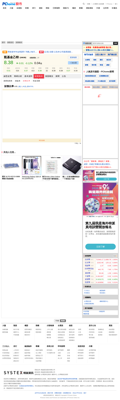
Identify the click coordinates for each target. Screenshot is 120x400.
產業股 (49, 332)
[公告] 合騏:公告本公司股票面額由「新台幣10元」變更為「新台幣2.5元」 (59, 52)
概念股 (49, 337)
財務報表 (39, 76)
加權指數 (5, 329)
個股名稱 (88, 43)
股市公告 (92, 325)
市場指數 (16, 335)
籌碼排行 (16, 358)
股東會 (100, 335)
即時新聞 (61, 346)
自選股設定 (61, 335)
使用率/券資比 (29, 358)
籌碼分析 (18, 76)
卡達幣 (87, 276)
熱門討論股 (88, 55)
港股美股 (89, 8)
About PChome (77, 393)
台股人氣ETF (100, 55)
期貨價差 (38, 332)
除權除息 (101, 329)
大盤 (11, 8)
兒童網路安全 (67, 393)
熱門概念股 (112, 55)
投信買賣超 (5, 355)
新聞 (88, 4)
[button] (82, 166)
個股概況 (49, 76)
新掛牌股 (92, 329)
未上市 (60, 358)
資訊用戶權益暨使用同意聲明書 (67, 379)
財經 (68, 358)
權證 (74, 8)
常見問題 (86, 311)
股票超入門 (39, 355)
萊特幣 (87, 273)
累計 (20, 86)
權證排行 (27, 335)
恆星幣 (87, 282)
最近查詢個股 (62, 329)
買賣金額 (5, 350)
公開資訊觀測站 (89, 303)
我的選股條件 (113, 335)
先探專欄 (38, 361)
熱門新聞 (60, 350)
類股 (47, 8)
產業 (59, 355)
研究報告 (49, 350)
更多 (114, 256)
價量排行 (105, 87)
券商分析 (50, 346)
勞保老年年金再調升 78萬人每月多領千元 (22, 52)
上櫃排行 (16, 353)
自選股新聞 (61, 340)
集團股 (49, 335)
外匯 (98, 8)
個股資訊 (10, 42)
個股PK (66, 8)
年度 (24, 86)
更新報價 (73, 57)
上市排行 (16, 350)
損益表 (17, 81)
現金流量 (36, 81)
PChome (109, 4)
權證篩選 (27, 332)
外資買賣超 (5, 353)
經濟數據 (92, 358)
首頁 (4, 8)
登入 (116, 4)
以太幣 (87, 262)
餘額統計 (27, 350)
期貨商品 (38, 329)
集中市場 (16, 329)
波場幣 (87, 279)
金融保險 (33, 58)
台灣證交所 (87, 301)
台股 (59, 353)
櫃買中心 (16, 332)
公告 (64, 76)
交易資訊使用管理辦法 (26, 386)
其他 (68, 355)
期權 (81, 8)
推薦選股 (111, 332)
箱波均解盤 (39, 350)
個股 (70, 325)
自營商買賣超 (6, 358)
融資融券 (102, 290)
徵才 (85, 393)
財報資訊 (60, 337)
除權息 (114, 8)
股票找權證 (28, 329)
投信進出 (102, 293)
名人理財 (38, 353)
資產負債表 (8, 81)
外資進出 (87, 293)
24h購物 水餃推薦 (98, 4)
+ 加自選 (73, 63)
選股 (40, 8)
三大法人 (87, 290)
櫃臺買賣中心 (104, 301)
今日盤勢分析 (51, 353)
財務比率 (26, 81)
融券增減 (27, 355)
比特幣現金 (89, 269)
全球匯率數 (92, 350)
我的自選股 (96, 87)
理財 (68, 361)
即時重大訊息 (113, 87)
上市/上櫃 (50, 329)
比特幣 (106, 8)
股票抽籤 (92, 337)
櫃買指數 (5, 332)
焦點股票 (80, 358)
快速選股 (111, 329)
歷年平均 (30, 86)
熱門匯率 (92, 353)
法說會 (100, 332)
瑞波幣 (87, 266)
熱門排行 (80, 355)
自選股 (19, 8)
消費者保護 (57, 393)
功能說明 (102, 311)
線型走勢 (8, 76)
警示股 (91, 335)
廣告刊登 (50, 393)
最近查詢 (87, 87)
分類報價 (56, 8)
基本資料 (28, 76)
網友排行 (16, 361)
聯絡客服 (86, 314)
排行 (34, 8)
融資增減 (27, 353)
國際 (68, 350)
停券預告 (92, 332)
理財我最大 (39, 358)
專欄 (37, 346)
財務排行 (16, 355)
